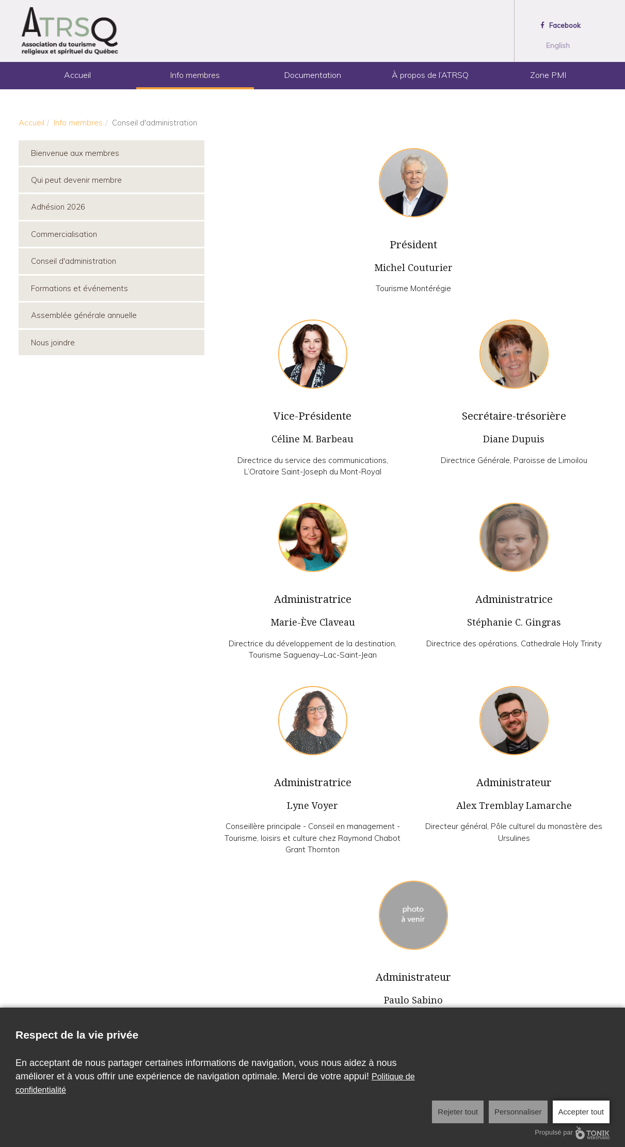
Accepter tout (581, 1111)
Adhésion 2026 (58, 207)
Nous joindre (53, 342)
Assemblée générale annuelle (84, 315)
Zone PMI (548, 75)
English (558, 45)
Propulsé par (572, 1132)
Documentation (312, 75)
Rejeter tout (458, 1111)
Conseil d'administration (73, 261)
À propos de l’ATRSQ (430, 75)
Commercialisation (64, 234)
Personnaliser (518, 1111)
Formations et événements (79, 288)
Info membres (195, 75)
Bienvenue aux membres (75, 153)
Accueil (77, 75)
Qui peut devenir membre (76, 180)
